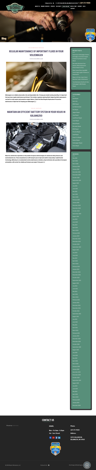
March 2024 (75, 230)
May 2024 (75, 225)
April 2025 (75, 194)
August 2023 (76, 249)
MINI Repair (76, 129)
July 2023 (75, 252)
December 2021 (76, 305)
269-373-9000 (85, 3)
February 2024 (76, 233)
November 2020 (77, 341)
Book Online (66, 7)
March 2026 (75, 163)
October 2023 (76, 244)
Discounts (58, 7)
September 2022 (77, 280)
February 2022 (76, 300)
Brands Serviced (45, 7)
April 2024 (75, 227)
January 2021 (76, 336)
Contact (72, 9)
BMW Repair (76, 104)
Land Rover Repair (77, 118)
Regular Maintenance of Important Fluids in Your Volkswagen (36, 53)
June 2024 (75, 222)
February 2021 (76, 333)
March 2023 (75, 263)
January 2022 (76, 302)
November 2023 (77, 241)
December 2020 (76, 338)
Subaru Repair (76, 140)
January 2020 (76, 369)
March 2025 (75, 197)
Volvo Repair (36, 108)
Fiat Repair (75, 109)
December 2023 (76, 238)
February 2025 (76, 199)
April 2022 (75, 294)
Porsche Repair (76, 132)
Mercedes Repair (77, 126)
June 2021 (75, 322)
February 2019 (76, 400)
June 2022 (75, 288)
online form (15, 425)
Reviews (80, 7)
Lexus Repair (76, 120)
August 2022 (76, 283)
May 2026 (75, 158)
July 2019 (75, 386)
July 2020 (75, 352)
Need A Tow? (73, 7)
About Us (37, 7)
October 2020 (76, 344)
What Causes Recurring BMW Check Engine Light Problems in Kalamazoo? (81, 72)
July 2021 (75, 319)
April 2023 (75, 261)
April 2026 (75, 161)
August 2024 (76, 216)
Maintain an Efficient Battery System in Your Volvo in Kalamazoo (36, 113)
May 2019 (75, 391)
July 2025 (75, 186)
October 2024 (76, 211)
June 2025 (75, 188)
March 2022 (75, 297)
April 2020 (75, 361)
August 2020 (76, 349)
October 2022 (76, 277)
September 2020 (77, 347)
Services (53, 7)
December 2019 (76, 372)
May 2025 (75, 191)
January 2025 (76, 202)
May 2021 (75, 325)
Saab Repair (76, 134)
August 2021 (76, 316)
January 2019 (76, 402)
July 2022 (75, 286)
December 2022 (76, 272)
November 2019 (77, 375)
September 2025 (77, 180)
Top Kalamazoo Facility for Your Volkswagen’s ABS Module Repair (81, 84)
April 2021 (75, 327)
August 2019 (76, 383)
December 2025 (76, 172)
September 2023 (77, 247)
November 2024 (77, 208)
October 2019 (76, 377)
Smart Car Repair (77, 137)
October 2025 (76, 177)
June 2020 (75, 355)
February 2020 (76, 366)
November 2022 (77, 274)
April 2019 (75, 394)
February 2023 (76, 266)
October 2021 (76, 311)
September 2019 (77, 380)
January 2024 (76, 236)
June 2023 (75, 255)
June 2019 (75, 388)
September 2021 (77, 313)
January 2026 (76, 169)
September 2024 (77, 213)
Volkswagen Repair (36, 47)
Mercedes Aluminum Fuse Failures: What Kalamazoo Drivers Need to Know (79, 65)
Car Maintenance (77, 106)
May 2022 (75, 291)
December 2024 (76, 205)
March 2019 (75, 397)
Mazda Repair (76, 123)
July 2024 (75, 219)
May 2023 (75, 258)
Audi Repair (75, 98)
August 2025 (76, 183)
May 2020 (75, 358)
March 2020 (75, 363)
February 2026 (76, 166)
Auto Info (75, 101)
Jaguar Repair (76, 112)
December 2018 (76, 405)
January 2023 (76, 269)
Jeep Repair (76, 115)
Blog (84, 7)
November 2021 (77, 308)
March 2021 (75, 330)
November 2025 (77, 174)
